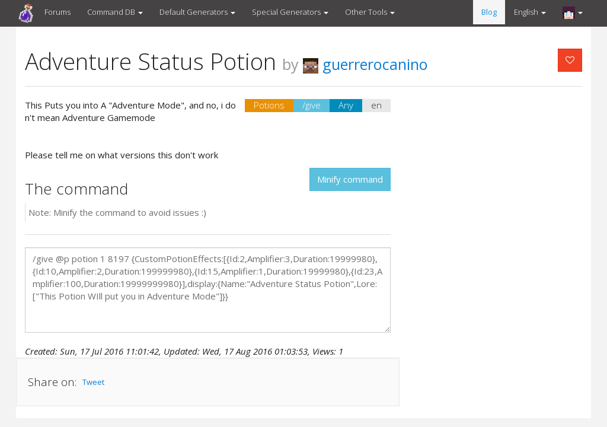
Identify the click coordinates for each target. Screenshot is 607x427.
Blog (489, 12)
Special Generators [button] (290, 12)
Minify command (350, 179)
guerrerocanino (365, 64)
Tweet (93, 382)
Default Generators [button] (197, 12)
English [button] (530, 12)
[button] (572, 12)
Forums (57, 12)
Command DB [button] (115, 12)
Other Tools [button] (370, 12)
